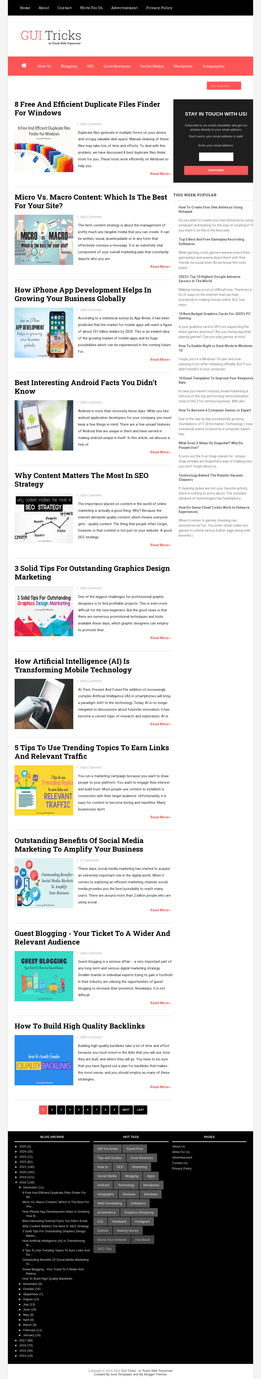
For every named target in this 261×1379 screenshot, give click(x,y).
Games (102, 1231)
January (29, 1335)
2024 (23, 1151)
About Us (178, 1146)
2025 (23, 1146)
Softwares (138, 1203)
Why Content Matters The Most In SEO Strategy (81, 480)
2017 (23, 1340)
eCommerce (106, 1212)
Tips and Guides (109, 1158)
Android (103, 1185)
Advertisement (124, 7)
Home (25, 7)
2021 (23, 1167)
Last (140, 1109)
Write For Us (91, 7)
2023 (23, 1157)
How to (102, 1167)
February (30, 1330)
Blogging (69, 66)
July (26, 1304)
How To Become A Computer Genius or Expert (215, 410)
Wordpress (183, 66)
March (28, 1325)
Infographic (214, 66)
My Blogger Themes (153, 1374)
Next (126, 1109)
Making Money (128, 1231)
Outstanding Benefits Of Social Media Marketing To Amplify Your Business (79, 845)
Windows (151, 1194)
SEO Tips (104, 1249)
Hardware (119, 1221)
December (31, 1187)
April (26, 1320)
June (27, 1309)
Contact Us (179, 1163)
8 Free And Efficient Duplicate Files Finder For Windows (87, 108)
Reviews (129, 1194)
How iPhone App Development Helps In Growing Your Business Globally (83, 294)
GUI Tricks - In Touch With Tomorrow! (130, 1372)
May (26, 1315)
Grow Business (117, 66)
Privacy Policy (159, 7)
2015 (23, 1350)
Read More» (160, 174)
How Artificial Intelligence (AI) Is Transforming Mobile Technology (73, 665)
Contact (64, 7)
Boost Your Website (112, 1240)
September (31, 1294)
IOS (100, 1221)
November (31, 1284)
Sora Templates (121, 1374)
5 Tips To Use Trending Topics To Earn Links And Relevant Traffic (92, 752)
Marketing (139, 1167)
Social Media (152, 66)
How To (44, 66)
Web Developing (109, 1203)
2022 (23, 1162)
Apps (151, 1176)
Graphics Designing (138, 1212)
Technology (126, 1185)
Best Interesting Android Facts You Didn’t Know (86, 387)
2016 (23, 1345)
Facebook (142, 1240)
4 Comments (89, 860)
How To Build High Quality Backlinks (80, 1025)
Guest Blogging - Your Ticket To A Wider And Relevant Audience (92, 937)
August (28, 1299)
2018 (23, 1182)
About (44, 7)
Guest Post (134, 1149)
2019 (23, 1177)
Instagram (142, 1221)
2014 (23, 1355)
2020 (23, 1172)
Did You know (107, 1149)
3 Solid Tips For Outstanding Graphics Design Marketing (92, 572)
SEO (90, 66)
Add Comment (91, 124)
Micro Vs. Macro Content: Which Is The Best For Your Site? (91, 201)
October (29, 1289)
